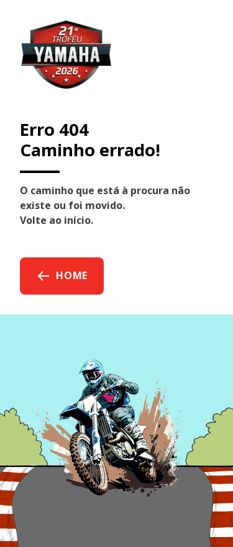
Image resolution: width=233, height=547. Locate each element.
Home (62, 276)
